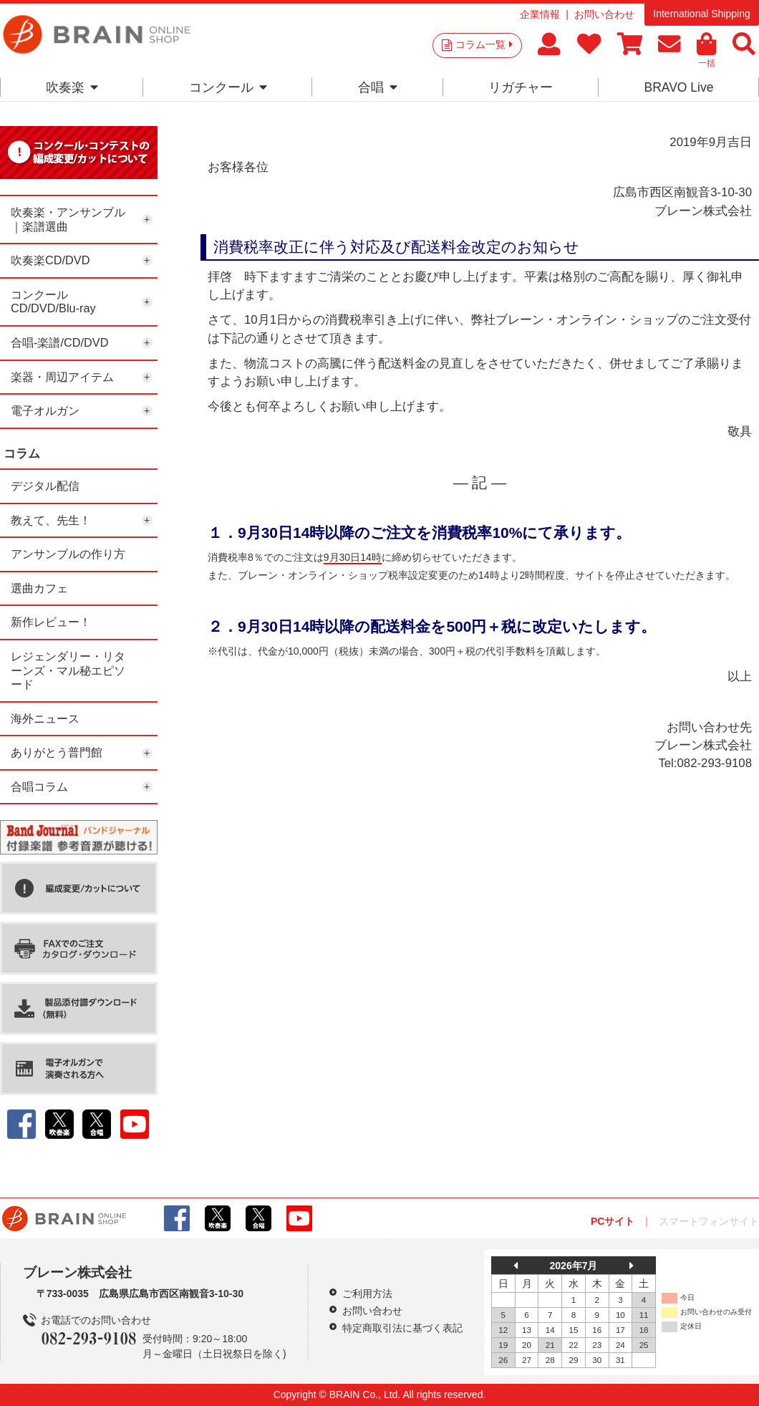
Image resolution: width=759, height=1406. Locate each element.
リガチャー (520, 87)
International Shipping (701, 13)
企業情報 (540, 14)
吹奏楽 (72, 87)
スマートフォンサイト (709, 1221)
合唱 (377, 87)
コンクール (228, 87)
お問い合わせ (604, 14)
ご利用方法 (367, 1293)
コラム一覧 (484, 44)
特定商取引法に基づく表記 (402, 1328)
